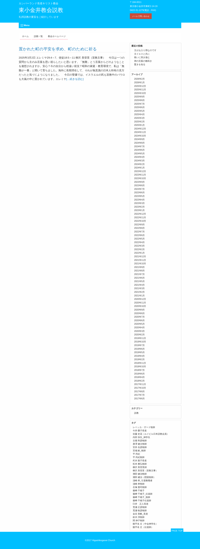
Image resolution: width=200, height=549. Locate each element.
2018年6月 (139, 374)
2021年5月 (139, 281)
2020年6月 (139, 320)
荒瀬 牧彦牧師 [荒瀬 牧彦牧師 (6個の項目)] (140, 510)
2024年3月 (139, 160)
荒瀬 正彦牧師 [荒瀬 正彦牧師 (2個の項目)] (140, 507)
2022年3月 (139, 246)
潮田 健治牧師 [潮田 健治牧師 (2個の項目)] (140, 474)
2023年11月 (140, 175)
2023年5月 (139, 196)
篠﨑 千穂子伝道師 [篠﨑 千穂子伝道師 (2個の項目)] (142, 500)
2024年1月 (139, 167)
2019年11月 (140, 338)
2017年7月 (139, 395)
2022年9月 (139, 224)
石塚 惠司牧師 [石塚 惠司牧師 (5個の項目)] (140, 487)
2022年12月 (140, 214)
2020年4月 (139, 327)
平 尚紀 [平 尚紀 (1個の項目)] (136, 454)
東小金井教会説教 (41, 10)
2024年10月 (140, 136)
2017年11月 (140, 384)
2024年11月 (140, 132)
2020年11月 (140, 302)
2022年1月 (139, 253)
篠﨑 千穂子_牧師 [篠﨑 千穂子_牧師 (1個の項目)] (141, 497)
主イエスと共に (142, 54)
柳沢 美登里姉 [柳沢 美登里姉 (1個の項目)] (140, 467)
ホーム (25, 36)
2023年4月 (139, 200)
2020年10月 (140, 306)
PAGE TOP (177, 531)
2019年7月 (139, 345)
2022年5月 (139, 239)
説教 (136, 413)
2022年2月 (139, 249)
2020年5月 (139, 324)
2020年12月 (140, 299)
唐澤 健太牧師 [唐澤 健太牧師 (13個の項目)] (140, 444)
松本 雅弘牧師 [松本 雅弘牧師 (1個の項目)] (140, 464)
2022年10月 (140, 221)
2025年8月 (139, 100)
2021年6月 (139, 278)
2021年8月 (139, 270)
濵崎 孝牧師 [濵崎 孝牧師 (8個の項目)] (138, 484)
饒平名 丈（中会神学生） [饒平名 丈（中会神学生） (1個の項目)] (145, 524)
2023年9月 (139, 182)
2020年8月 (139, 313)
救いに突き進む (142, 57)
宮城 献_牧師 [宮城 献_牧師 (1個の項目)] (139, 450)
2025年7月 (139, 104)
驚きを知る (139, 64)
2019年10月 (140, 341)
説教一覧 (38, 36)
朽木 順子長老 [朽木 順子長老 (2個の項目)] (140, 460)
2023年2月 (139, 207)
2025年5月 (139, 111)
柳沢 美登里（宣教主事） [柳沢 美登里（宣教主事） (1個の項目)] (145, 470)
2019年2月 (139, 359)
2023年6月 (139, 192)
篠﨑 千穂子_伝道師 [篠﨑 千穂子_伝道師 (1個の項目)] (142, 494)
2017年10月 (140, 388)
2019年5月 (139, 352)
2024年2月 (139, 164)
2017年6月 (139, 398)
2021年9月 (139, 267)
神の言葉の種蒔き (143, 61)
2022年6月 (139, 235)
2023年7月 (139, 189)
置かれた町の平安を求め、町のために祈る (58, 49)
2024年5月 (139, 153)
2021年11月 (140, 260)
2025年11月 (140, 89)
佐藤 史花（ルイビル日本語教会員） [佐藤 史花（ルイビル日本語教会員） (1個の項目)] (151, 434)
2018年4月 (139, 377)
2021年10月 (140, 263)
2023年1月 (139, 210)
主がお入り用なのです (145, 50)
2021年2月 (139, 292)
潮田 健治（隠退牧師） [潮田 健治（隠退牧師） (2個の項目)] (144, 477)
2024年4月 (139, 157)
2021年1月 (139, 295)
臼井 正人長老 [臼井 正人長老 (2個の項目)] (140, 504)
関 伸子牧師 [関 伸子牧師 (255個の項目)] (138, 520)
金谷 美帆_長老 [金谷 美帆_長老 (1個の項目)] (140, 514)
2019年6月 (139, 349)
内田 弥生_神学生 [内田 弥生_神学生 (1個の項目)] (141, 437)
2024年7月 (139, 146)
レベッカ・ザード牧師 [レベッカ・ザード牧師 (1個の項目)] (144, 427)
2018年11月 (140, 363)
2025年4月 (139, 114)
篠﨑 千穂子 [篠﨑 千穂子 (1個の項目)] (138, 490)
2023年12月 (140, 171)
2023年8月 (139, 185)
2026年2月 (139, 79)
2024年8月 (139, 143)
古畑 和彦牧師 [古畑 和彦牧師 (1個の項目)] (140, 440)
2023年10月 (140, 178)
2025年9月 (139, 96)
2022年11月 (140, 217)
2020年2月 (139, 334)
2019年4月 (139, 356)
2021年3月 (139, 288)
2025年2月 (139, 121)
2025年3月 (139, 118)
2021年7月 (139, 274)
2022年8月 (139, 228)
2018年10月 (140, 366)
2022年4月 (139, 242)
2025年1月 (139, 125)
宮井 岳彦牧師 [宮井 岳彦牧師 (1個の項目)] (140, 447)
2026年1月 (139, 82)
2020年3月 (139, 331)
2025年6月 (139, 107)
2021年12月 (140, 256)
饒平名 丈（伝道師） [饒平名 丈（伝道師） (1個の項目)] (143, 527)
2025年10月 (140, 93)
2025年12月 (140, 86)
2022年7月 (139, 231)
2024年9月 (139, 139)
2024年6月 (139, 150)
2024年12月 (140, 129)
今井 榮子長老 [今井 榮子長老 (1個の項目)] (140, 430)
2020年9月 (139, 310)
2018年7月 (139, 370)
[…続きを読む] (75, 79)
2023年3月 (139, 203)
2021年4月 (139, 285)
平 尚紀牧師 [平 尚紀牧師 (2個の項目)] (138, 457)
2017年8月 (139, 391)
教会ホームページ (57, 36)
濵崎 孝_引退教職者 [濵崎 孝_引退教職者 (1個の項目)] (142, 480)
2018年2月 (139, 381)
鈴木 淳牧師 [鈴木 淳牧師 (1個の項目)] (138, 517)
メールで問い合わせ (140, 16)
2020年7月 (139, 317)
